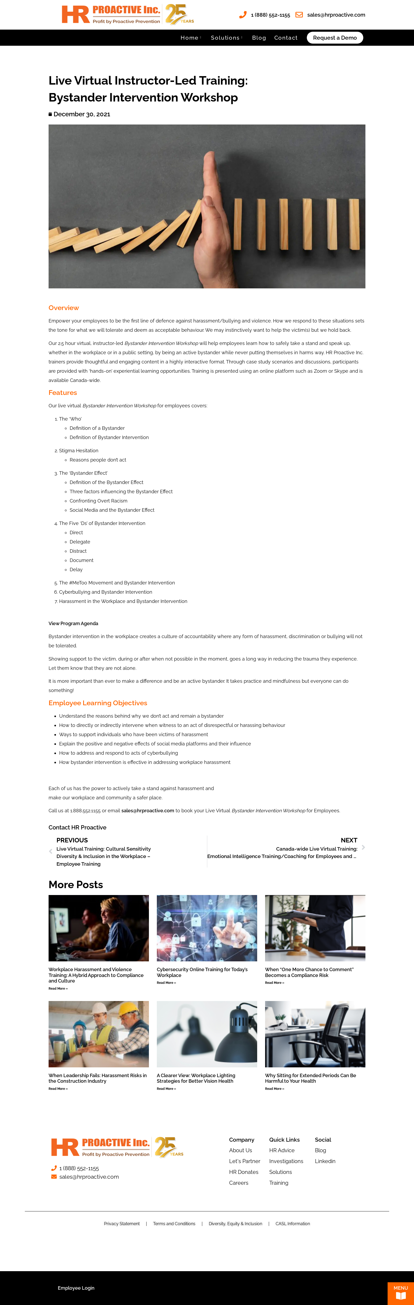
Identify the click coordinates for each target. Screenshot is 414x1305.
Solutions (227, 37)
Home (191, 37)
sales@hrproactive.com (147, 810)
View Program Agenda (73, 623)
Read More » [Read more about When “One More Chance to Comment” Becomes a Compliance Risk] (274, 983)
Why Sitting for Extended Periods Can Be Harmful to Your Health (310, 1078)
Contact (286, 37)
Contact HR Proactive (77, 827)
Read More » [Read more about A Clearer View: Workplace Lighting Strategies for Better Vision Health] (166, 1089)
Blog (259, 37)
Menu (401, 1289)
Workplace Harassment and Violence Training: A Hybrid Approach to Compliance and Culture (96, 975)
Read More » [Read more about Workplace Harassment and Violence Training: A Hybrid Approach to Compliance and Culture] (58, 988)
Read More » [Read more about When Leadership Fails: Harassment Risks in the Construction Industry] (58, 1089)
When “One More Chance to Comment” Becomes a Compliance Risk (309, 972)
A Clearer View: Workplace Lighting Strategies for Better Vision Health (196, 1078)
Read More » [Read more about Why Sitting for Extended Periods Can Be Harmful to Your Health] (274, 1089)
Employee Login (76, 1288)
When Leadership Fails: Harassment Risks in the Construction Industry (98, 1078)
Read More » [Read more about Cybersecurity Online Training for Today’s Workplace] (166, 983)
